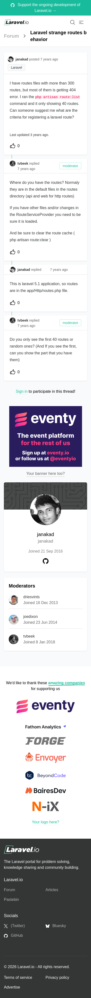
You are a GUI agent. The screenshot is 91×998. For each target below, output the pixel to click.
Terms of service (18, 977)
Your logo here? (45, 822)
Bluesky (56, 926)
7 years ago (26, 169)
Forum (11, 36)
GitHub (13, 935)
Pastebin (11, 899)
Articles (52, 890)
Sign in (22, 391)
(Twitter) (14, 926)
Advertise (12, 987)
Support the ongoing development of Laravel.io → (45, 8)
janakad (45, 538)
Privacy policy (57, 977)
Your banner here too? (45, 473)
